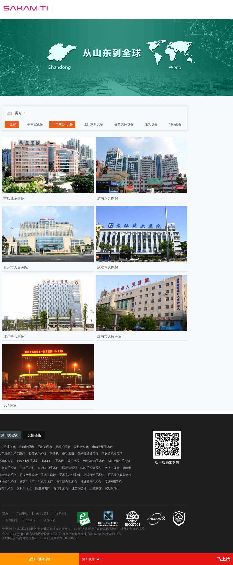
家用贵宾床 (81, 447)
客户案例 (62, 513)
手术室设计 (48, 474)
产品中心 (22, 513)
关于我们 (42, 513)
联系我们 (49, 520)
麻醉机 (127, 468)
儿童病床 (96, 488)
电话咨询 (39, 559)
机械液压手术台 (90, 481)
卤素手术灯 (27, 481)
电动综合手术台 (66, 481)
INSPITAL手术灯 (28, 461)
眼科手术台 (24, 488)
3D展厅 (31, 520)
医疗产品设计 (29, 474)
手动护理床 (44, 447)
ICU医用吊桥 (113, 481)
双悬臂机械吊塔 (88, 453)
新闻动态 (12, 520)
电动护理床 (26, 447)
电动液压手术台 (102, 447)
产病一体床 (112, 468)
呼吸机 (54, 453)
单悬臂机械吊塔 (112, 453)
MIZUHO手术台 (48, 468)
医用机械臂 (69, 468)
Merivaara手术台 (94, 461)
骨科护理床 (63, 447)
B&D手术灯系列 (90, 468)
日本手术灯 (27, 468)
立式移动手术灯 (93, 474)
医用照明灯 (42, 488)
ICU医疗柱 (112, 488)
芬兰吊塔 (73, 461)
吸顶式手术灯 (37, 453)
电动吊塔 (68, 453)
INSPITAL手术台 (53, 461)
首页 (5, 513)
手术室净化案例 (69, 474)
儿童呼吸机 (79, 488)
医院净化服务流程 (119, 474)
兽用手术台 (60, 488)
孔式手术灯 (45, 481)
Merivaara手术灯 (119, 461)
